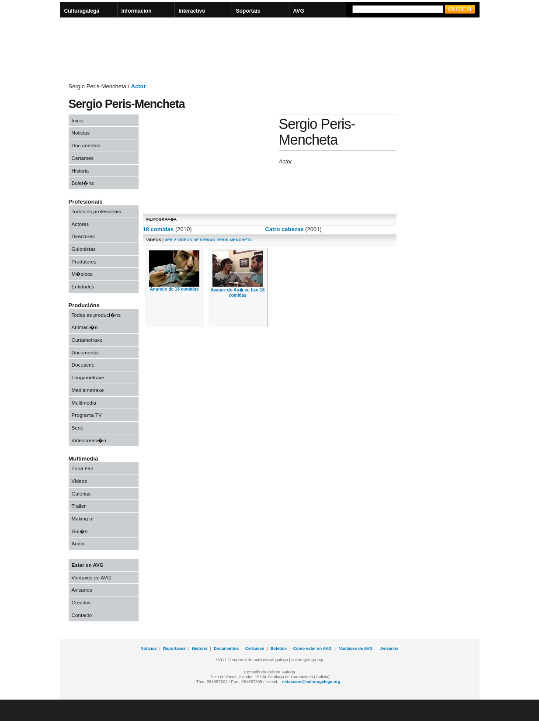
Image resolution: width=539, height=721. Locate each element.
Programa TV (87, 415)
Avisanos (82, 590)
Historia (80, 170)
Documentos (86, 145)
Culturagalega (82, 11)
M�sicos (82, 274)
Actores (80, 224)
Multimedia (84, 403)
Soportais (248, 11)
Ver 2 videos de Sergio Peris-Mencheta (207, 240)
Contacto (82, 615)
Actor (138, 86)
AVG (298, 11)
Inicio (77, 120)
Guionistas (84, 249)
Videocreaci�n (89, 440)
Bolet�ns (83, 183)
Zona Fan (83, 468)
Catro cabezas (284, 229)
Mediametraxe (88, 390)
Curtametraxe (87, 340)
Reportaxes (174, 648)
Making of (83, 518)
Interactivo (192, 11)
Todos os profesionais (96, 211)
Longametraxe (88, 377)
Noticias (81, 132)
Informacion (137, 11)
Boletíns (279, 648)
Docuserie (83, 364)
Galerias (81, 493)
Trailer (79, 506)
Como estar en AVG (313, 648)
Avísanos (389, 648)
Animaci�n (85, 327)
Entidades (83, 286)
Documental (85, 352)
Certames (83, 158)
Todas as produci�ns (96, 315)
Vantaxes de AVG (91, 577)
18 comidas (158, 229)
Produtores (84, 261)
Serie (77, 427)
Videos (79, 481)
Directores (83, 236)
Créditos (81, 602)
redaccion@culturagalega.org (311, 681)
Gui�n (80, 531)
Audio (78, 543)
